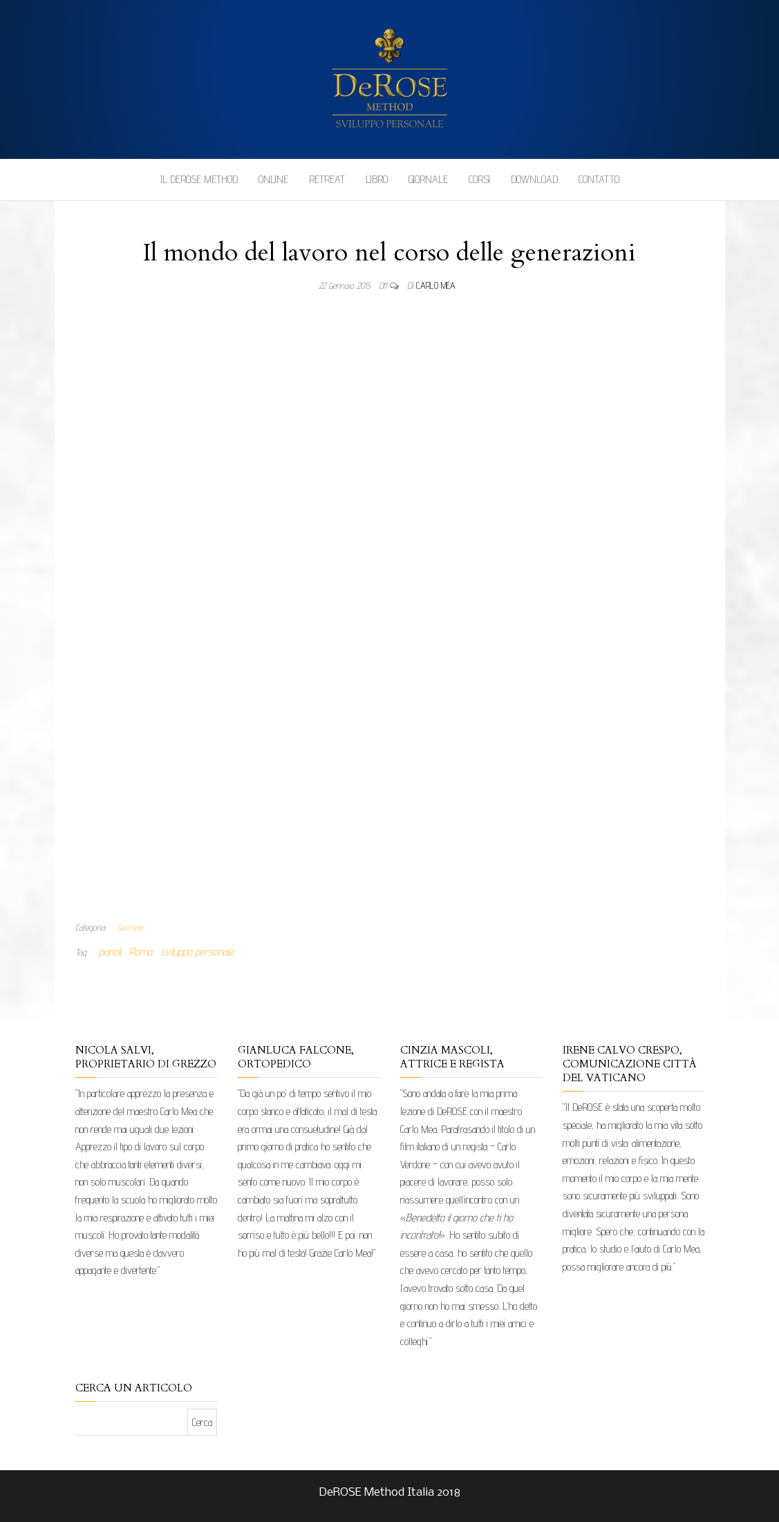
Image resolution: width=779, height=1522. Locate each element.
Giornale (428, 179)
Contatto (599, 179)
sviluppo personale (197, 951)
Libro (377, 179)
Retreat (327, 179)
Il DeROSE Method (199, 179)
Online (273, 179)
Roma (140, 951)
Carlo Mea (436, 285)
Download (534, 179)
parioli (110, 951)
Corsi (479, 179)
